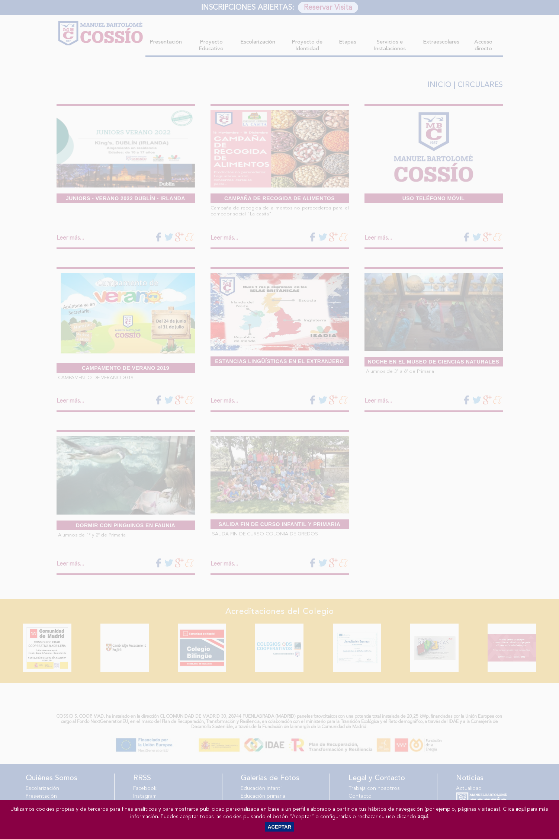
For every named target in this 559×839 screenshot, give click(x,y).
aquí (520, 809)
